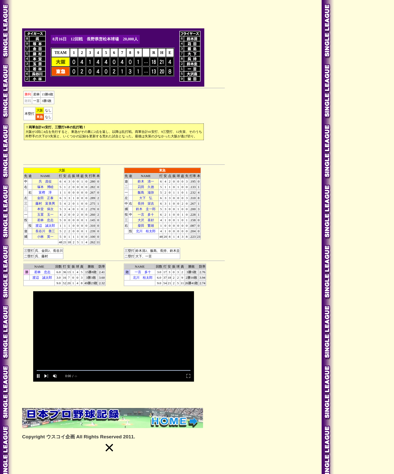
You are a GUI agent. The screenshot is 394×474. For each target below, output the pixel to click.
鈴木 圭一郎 (146, 209)
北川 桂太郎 (146, 231)
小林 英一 (45, 237)
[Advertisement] (113, 13)
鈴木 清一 (146, 181)
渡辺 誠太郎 (45, 225)
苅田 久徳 (146, 187)
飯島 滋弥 (146, 192)
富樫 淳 (45, 192)
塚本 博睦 (45, 187)
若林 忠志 (45, 220)
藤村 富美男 (45, 203)
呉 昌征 (45, 181)
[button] (109, 447)
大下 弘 (145, 198)
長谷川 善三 (45, 231)
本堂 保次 (45, 209)
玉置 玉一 (45, 214)
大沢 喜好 (146, 220)
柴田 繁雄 (146, 225)
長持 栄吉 (146, 203)
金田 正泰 (45, 198)
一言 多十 (146, 214)
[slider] (113, 370)
